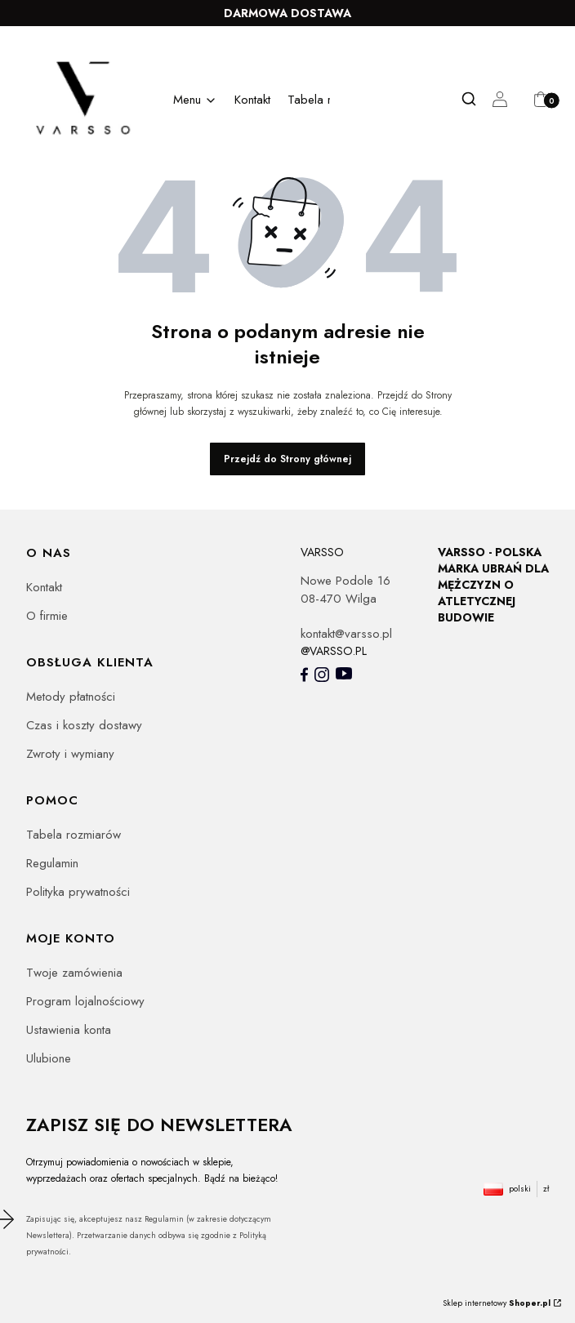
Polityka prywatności (78, 892)
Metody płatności (70, 697)
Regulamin (52, 863)
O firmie (47, 616)
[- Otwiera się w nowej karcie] (304, 674)
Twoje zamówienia (74, 973)
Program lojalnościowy (85, 1001)
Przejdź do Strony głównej (287, 459)
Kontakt (44, 587)
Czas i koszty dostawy (84, 725)
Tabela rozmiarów (73, 835)
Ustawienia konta (68, 1030)
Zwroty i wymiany (70, 754)
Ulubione (48, 1058)
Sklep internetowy (496, 1303)
